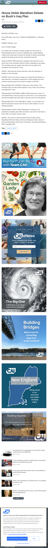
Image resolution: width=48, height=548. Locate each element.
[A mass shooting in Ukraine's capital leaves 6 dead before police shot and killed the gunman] (7, 463)
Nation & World (11, 128)
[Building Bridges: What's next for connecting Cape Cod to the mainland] (24, 337)
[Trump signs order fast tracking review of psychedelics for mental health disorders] (7, 473)
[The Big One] (24, 289)
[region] (23, 527)
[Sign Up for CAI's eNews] (24, 241)
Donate (43, 2)
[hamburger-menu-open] (2, 2)
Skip (34, 538)
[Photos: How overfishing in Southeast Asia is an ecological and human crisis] (7, 483)
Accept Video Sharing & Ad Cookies (17, 538)
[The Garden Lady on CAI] (24, 193)
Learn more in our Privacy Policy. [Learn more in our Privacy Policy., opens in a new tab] (18, 534)
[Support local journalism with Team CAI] (24, 155)
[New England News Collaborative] (24, 385)
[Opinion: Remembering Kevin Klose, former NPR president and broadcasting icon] (7, 493)
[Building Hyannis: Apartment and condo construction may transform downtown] (24, 426)
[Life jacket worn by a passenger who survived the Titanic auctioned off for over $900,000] (7, 452)
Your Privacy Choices (23, 543)
